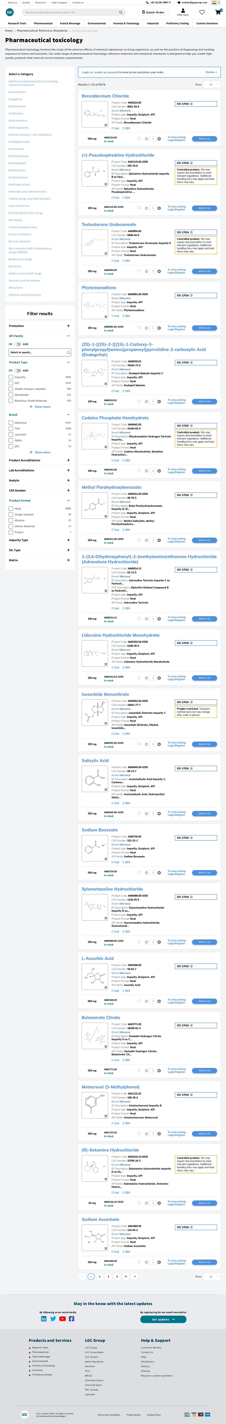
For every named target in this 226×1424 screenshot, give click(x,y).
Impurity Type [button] (39, 540)
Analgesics (16, 99)
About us (12, 2)
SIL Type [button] (39, 550)
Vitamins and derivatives (25, 295)
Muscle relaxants (20, 241)
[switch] (18, 344)
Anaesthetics (17, 92)
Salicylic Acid (95, 760)
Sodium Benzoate (100, 829)
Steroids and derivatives (24, 280)
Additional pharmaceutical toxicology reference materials (33, 83)
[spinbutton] (153, 138)
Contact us (78, 2)
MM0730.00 (134, 836)
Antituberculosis (20, 184)
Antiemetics (16, 149)
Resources (40, 2)
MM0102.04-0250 (138, 641)
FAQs (143, 1356)
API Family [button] (39, 336)
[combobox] (74, 12)
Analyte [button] (39, 480)
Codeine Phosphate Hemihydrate (115, 417)
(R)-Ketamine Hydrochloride (110, 1150)
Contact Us (147, 1352)
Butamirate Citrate (101, 1017)
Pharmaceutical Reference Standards (42, 30)
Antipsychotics (18, 177)
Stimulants (16, 287)
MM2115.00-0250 (138, 161)
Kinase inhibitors (20, 234)
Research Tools (40, 1347)
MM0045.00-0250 (138, 767)
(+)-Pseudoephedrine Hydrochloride (118, 155)
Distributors (147, 1361)
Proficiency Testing (42, 1374)
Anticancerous (18, 120)
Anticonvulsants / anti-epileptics (30, 134)
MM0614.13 (134, 568)
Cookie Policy (154, 1414)
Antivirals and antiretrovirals (27, 191)
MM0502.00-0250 (138, 701)
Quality (26, 2)
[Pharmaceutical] (30, 1352)
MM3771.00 (134, 1024)
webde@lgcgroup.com (194, 2)
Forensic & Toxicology (43, 1365)
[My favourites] (202, 12)
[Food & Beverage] (30, 1357)
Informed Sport (93, 1385)
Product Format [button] (39, 500)
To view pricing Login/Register (177, 139)
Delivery (145, 1366)
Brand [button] (39, 415)
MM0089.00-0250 (138, 895)
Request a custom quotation (157, 1375)
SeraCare (90, 1366)
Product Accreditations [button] (39, 460)
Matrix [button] (39, 560)
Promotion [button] (39, 326)
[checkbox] (11, 377)
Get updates (161, 1319)
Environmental (40, 1361)
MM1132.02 (134, 1093)
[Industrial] (30, 1370)
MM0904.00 (134, 231)
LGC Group (91, 1347)
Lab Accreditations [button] (39, 470)
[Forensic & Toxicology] (30, 1366)
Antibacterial (17, 106)
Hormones (15, 220)
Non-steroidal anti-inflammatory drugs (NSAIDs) (30, 250)
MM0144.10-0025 (138, 1156)
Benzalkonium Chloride (105, 96)
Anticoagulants (19, 127)
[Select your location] (216, 2)
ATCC (88, 1370)
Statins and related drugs (25, 273)
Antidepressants (19, 142)
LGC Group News (94, 1352)
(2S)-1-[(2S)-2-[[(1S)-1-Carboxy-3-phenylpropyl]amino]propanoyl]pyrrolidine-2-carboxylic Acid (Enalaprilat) (144, 349)
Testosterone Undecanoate (109, 224)
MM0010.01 (134, 361)
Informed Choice (94, 1380)
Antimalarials (17, 163)
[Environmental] (30, 1361)
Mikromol (125, 110)
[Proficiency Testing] (30, 1375)
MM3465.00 (134, 1226)
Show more (42, 407)
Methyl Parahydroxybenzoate (111, 487)
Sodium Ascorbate (100, 1219)
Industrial (37, 1370)
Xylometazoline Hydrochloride (112, 889)
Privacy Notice (133, 1414)
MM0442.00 (134, 424)
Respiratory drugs (20, 259)
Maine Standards (94, 1361)
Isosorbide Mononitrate (105, 694)
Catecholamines (19, 206)
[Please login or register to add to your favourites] (139, 138)
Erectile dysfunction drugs (26, 213)
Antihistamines (19, 156)
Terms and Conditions (109, 1414)
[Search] (121, 12)
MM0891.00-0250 (138, 294)
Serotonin (15, 266)
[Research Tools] (30, 1348)
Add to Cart (204, 138)
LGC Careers (92, 1356)
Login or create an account (100, 72)
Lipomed (90, 1394)
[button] (159, 138)
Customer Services (151, 1347)
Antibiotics (16, 113)
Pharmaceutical (40, 1352)
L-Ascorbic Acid (98, 958)
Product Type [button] (39, 362)
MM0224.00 (134, 102)
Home (9, 30)
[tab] (40, 326)
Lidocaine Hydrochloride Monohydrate (121, 635)
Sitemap (145, 1370)
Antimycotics (17, 170)
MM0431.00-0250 (138, 493)
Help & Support (59, 2)
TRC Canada (91, 1389)
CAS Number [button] (39, 490)
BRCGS (88, 1375)
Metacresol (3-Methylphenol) (111, 1086)
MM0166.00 (134, 965)
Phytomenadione (99, 287)
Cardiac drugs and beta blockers (30, 198)
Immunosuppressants (23, 227)
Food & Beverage (41, 1356)
